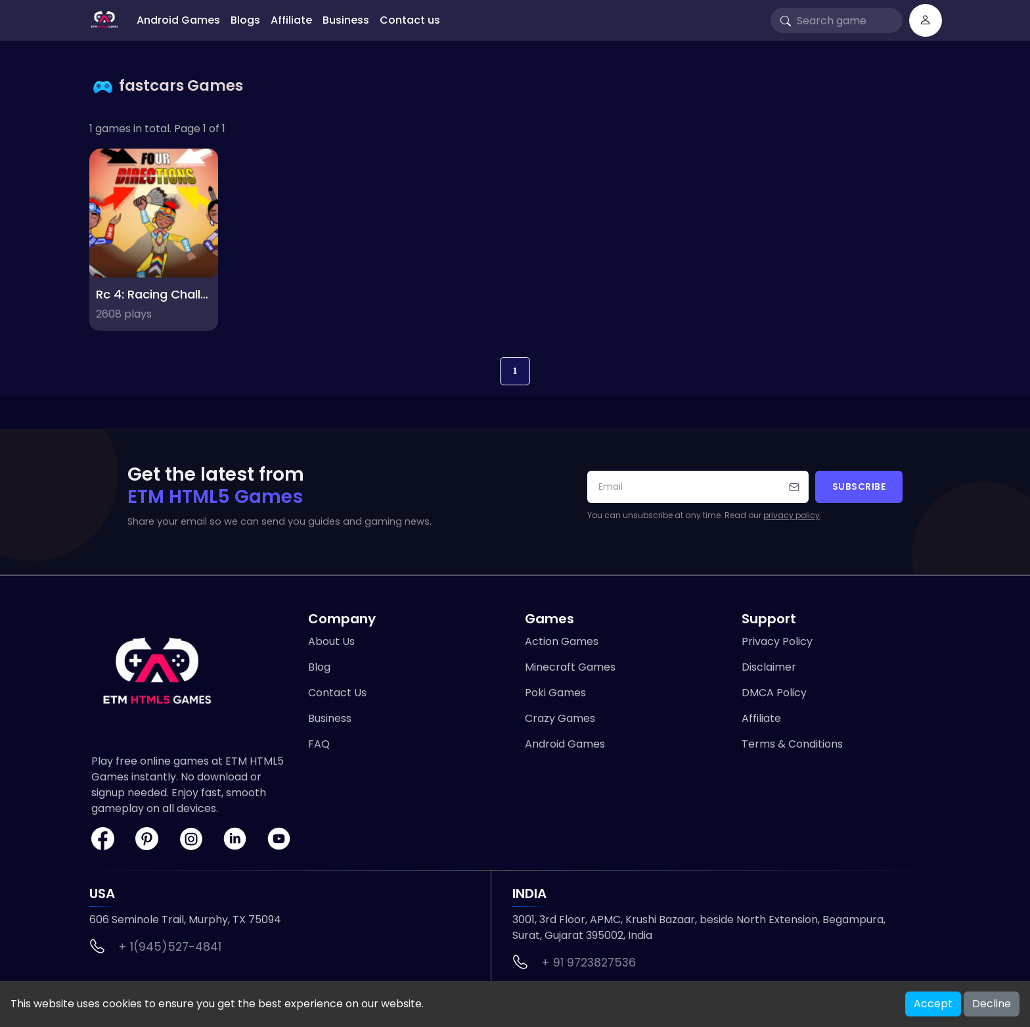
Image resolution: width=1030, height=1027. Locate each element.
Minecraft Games (570, 667)
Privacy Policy (777, 641)
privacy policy (791, 515)
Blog (319, 667)
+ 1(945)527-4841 (169, 947)
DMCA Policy (774, 692)
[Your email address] (698, 487)
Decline (991, 1003)
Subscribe (859, 487)
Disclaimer (769, 667)
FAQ (319, 744)
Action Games (561, 641)
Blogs (245, 20)
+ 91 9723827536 (588, 962)
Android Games (178, 20)
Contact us (410, 20)
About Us (331, 641)
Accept (933, 1003)
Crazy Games (560, 718)
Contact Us (337, 692)
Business (346, 20)
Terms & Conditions (792, 744)
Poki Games (555, 692)
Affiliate (291, 20)
